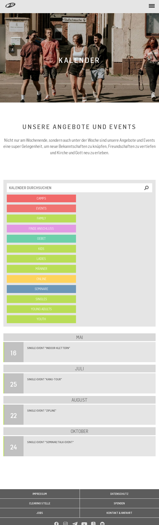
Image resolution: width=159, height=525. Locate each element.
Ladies (41, 259)
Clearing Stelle (39, 503)
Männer (41, 269)
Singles (41, 299)
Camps (41, 198)
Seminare (41, 289)
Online (41, 279)
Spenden (119, 503)
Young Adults (41, 309)
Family (41, 218)
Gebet (41, 238)
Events (41, 208)
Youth (41, 319)
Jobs (39, 513)
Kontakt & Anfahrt (119, 513)
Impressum (40, 494)
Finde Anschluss (41, 228)
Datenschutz (119, 494)
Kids (41, 249)
